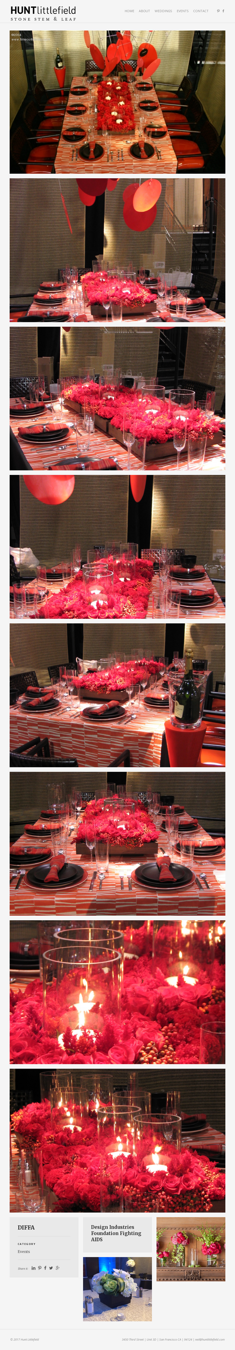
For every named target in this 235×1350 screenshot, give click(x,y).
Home (129, 11)
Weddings (163, 11)
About (144, 11)
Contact (201, 11)
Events (183, 11)
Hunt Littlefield (43, 13)
